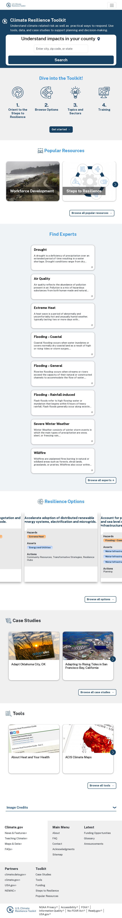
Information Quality (50, 910)
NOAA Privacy (47, 907)
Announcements (93, 843)
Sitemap (57, 854)
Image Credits (17, 807)
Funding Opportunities (97, 833)
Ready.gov (94, 910)
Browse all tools (100, 785)
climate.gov (12, 879)
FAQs (8, 849)
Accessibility (68, 907)
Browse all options (98, 599)
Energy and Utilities (40, 547)
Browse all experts (100, 480)
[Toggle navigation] (111, 5)
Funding (40, 885)
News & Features (15, 833)
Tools (39, 879)
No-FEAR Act (75, 910)
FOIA (84, 907)
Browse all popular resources (90, 213)
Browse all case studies (95, 692)
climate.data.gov (14, 874)
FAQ (54, 838)
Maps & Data (12, 843)
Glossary (89, 838)
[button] (115, 184)
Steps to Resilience (47, 890)
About (56, 833)
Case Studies (43, 874)
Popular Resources (47, 896)
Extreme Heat (36, 536)
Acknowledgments (63, 849)
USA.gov (10, 885)
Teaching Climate (15, 838)
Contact (57, 843)
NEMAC (9, 890)
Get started (59, 129)
